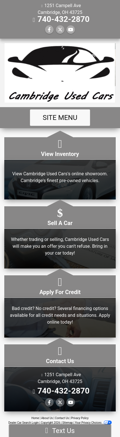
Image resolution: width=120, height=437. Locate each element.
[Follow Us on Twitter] (60, 29)
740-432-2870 (63, 19)
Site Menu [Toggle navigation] (60, 118)
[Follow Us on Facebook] (49, 29)
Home (35, 418)
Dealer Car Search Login (23, 422)
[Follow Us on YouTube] (70, 29)
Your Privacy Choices (93, 422)
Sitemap (67, 422)
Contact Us (62, 418)
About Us (47, 418)
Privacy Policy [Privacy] (80, 418)
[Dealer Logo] (60, 73)
